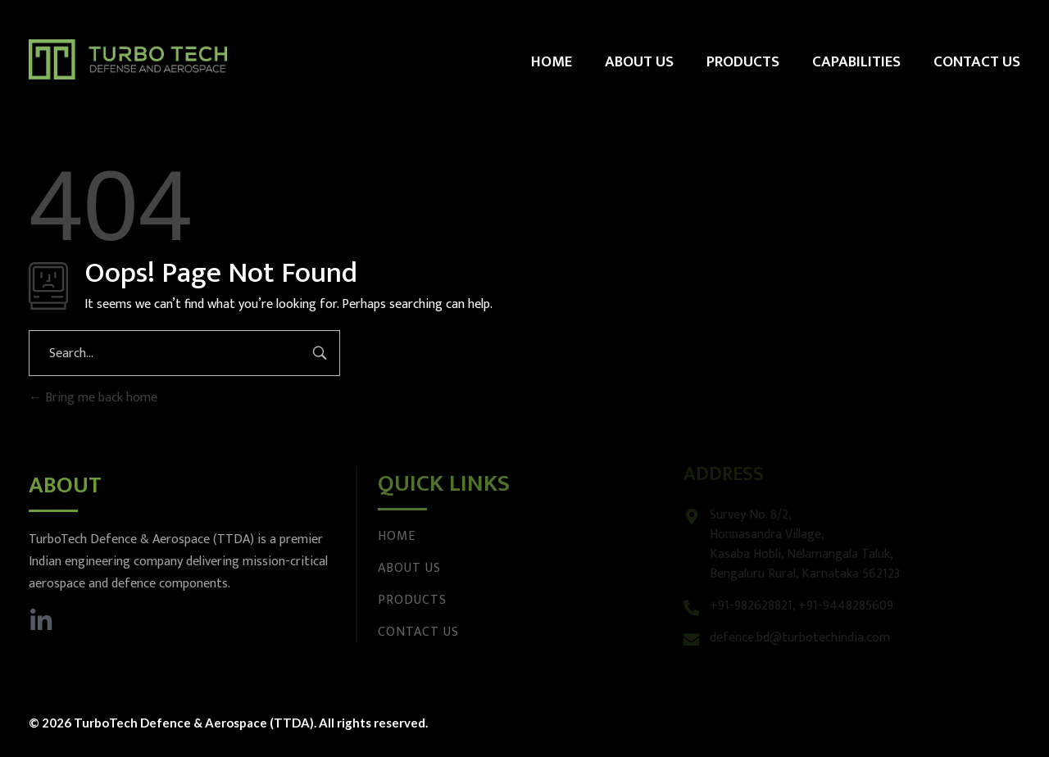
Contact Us (418, 632)
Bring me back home (93, 398)
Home (397, 536)
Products (412, 600)
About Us (409, 568)
